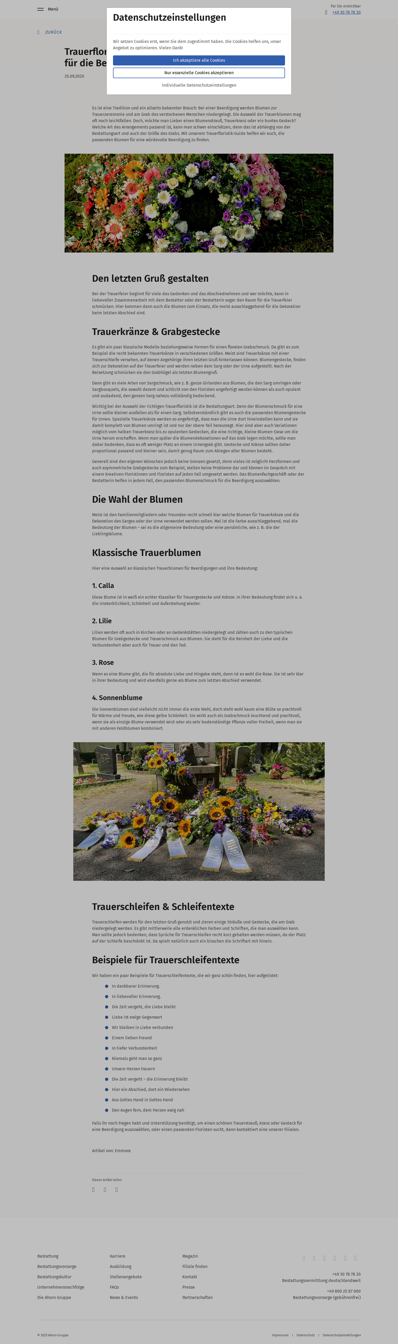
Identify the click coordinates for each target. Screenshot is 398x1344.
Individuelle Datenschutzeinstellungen (199, 85)
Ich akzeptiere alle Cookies (199, 60)
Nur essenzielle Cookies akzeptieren (199, 72)
